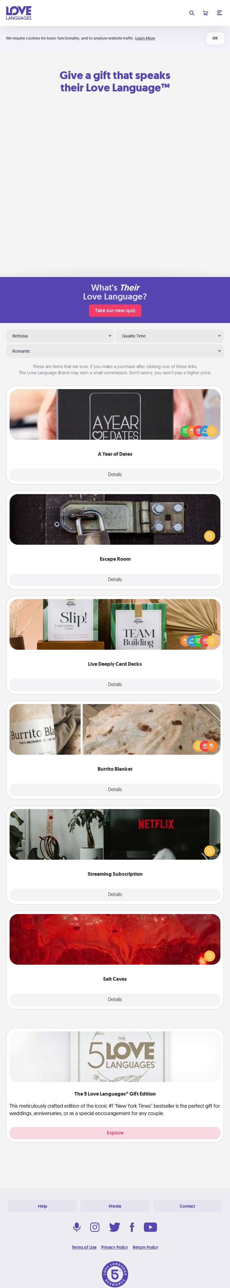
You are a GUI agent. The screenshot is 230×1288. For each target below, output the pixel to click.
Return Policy (145, 1247)
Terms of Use (84, 1247)
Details (115, 474)
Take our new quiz (115, 310)
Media (115, 1206)
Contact (187, 1206)
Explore (115, 1133)
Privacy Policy (114, 1247)
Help (42, 1206)
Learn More (145, 38)
